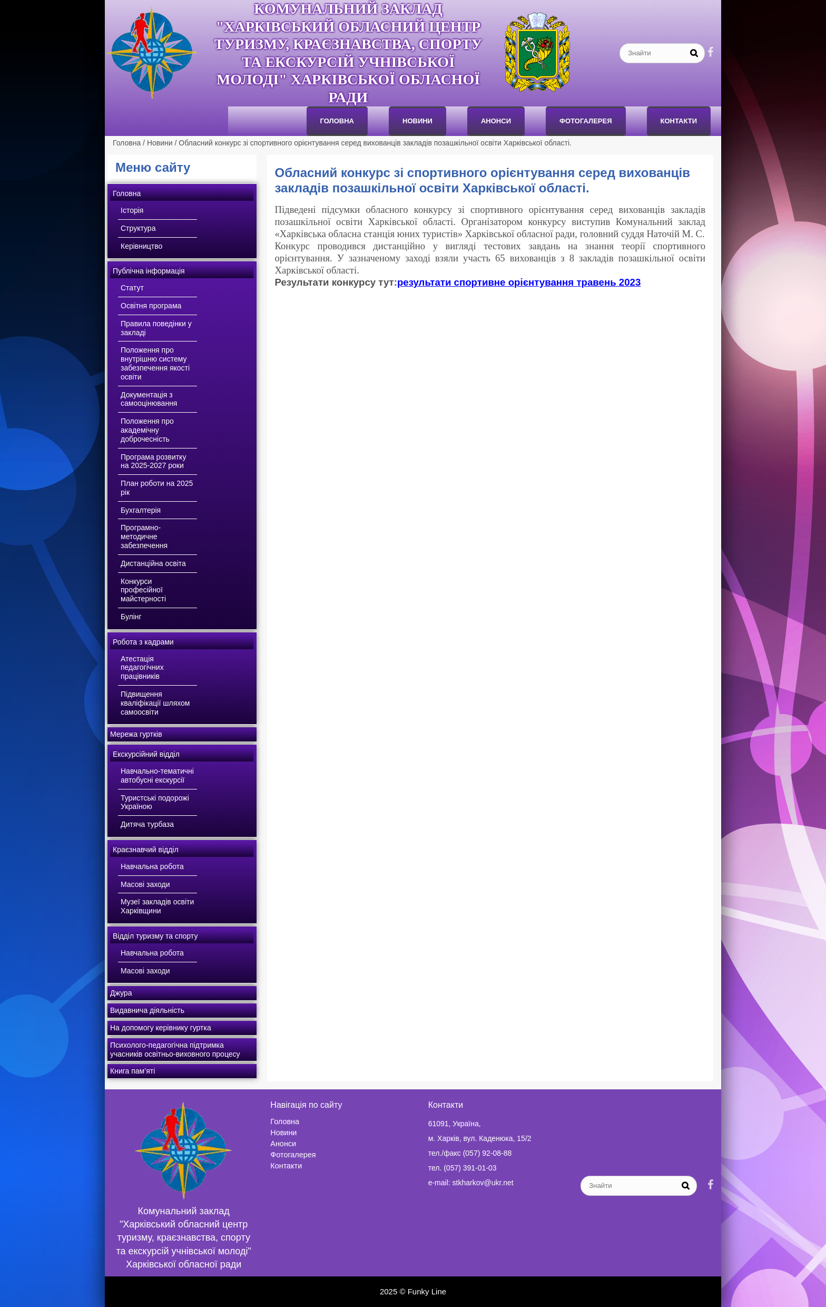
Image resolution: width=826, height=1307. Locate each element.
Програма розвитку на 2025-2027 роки (153, 461)
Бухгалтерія (141, 510)
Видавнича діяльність (147, 1010)
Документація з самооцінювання (149, 399)
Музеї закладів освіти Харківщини (157, 906)
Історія (132, 210)
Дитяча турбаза (147, 824)
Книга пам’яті (132, 1071)
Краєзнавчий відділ (146, 849)
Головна (337, 121)
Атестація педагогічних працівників (142, 668)
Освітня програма (151, 305)
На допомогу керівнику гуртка (160, 1027)
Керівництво (141, 246)
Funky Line (427, 1291)
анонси (496, 121)
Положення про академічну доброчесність (147, 430)
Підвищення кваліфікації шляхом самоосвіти (155, 703)
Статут (132, 288)
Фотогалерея (585, 121)
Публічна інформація (149, 271)
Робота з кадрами (143, 642)
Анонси (283, 1143)
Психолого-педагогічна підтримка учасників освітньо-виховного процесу (175, 1049)
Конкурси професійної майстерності (143, 590)
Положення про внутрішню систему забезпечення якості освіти (155, 363)
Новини (417, 121)
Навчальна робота (152, 866)
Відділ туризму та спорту (155, 936)
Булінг (131, 616)
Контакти (679, 121)
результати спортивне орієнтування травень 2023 (519, 282)
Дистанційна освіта (153, 563)
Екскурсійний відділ (146, 754)
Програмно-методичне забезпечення (144, 536)
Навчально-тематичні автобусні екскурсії (157, 775)
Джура (121, 993)
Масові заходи (145, 884)
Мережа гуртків (136, 734)
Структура (138, 228)
